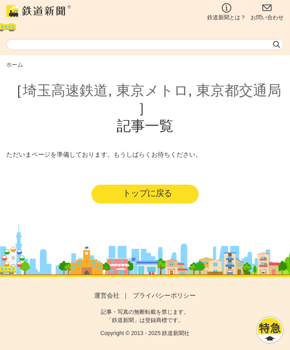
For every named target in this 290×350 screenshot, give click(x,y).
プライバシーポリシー (164, 295)
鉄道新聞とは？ (226, 11)
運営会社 (106, 295)
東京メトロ (152, 90)
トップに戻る (147, 193)
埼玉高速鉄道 (65, 90)
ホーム (14, 64)
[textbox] (145, 44)
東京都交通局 (238, 90)
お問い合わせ (267, 11)
